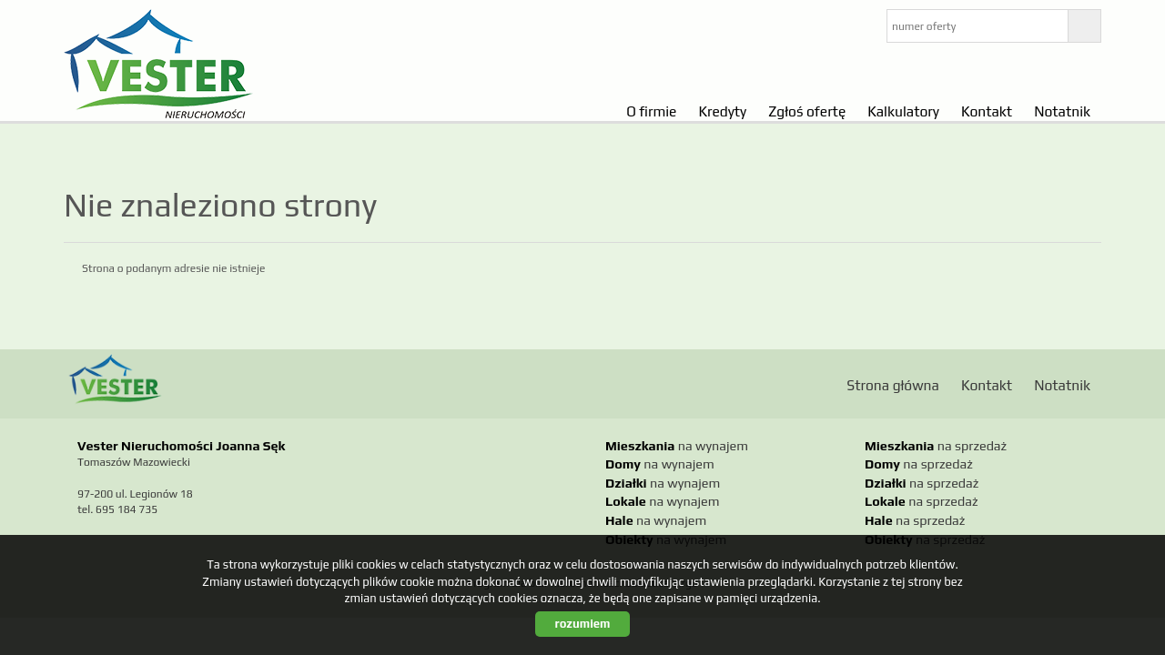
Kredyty (722, 111)
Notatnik (1062, 111)
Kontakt (986, 111)
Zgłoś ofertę (807, 111)
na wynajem (676, 445)
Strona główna (892, 385)
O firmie (651, 111)
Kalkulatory (903, 111)
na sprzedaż (936, 445)
